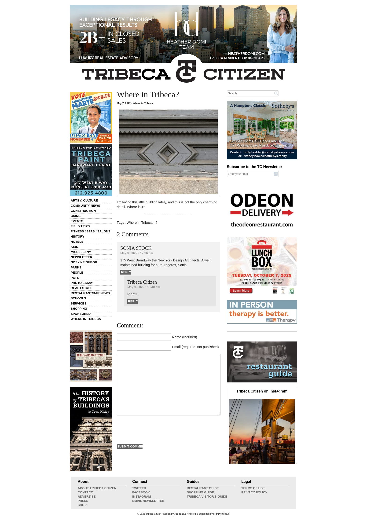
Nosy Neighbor (84, 262)
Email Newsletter (148, 501)
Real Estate (81, 288)
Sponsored (81, 314)
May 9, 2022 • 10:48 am (143, 287)
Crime (76, 216)
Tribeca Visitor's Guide (207, 496)
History (77, 236)
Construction (83, 211)
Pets (75, 277)
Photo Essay (82, 283)
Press (83, 501)
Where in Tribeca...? (142, 222)
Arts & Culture (84, 200)
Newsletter (81, 257)
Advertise (86, 496)
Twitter (139, 488)
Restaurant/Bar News (90, 293)
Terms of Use (253, 488)
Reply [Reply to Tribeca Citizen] (133, 301)
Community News (85, 205)
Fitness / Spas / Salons (90, 231)
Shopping (79, 308)
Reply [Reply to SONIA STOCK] (126, 272)
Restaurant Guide (203, 488)
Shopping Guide (200, 492)
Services (78, 303)
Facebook (141, 492)
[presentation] (152, 429)
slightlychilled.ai (221, 514)
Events (77, 221)
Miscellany (81, 252)
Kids (74, 247)
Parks (76, 267)
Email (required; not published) (195, 347)
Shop (82, 505)
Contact (85, 492)
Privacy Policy (254, 492)
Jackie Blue (180, 514)
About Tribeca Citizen (97, 488)
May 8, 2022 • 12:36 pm (136, 253)
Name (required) (184, 337)
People (77, 272)
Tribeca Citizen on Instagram (261, 391)
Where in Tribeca (86, 319)
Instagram (141, 496)
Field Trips (80, 226)
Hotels (77, 241)
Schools (78, 298)
